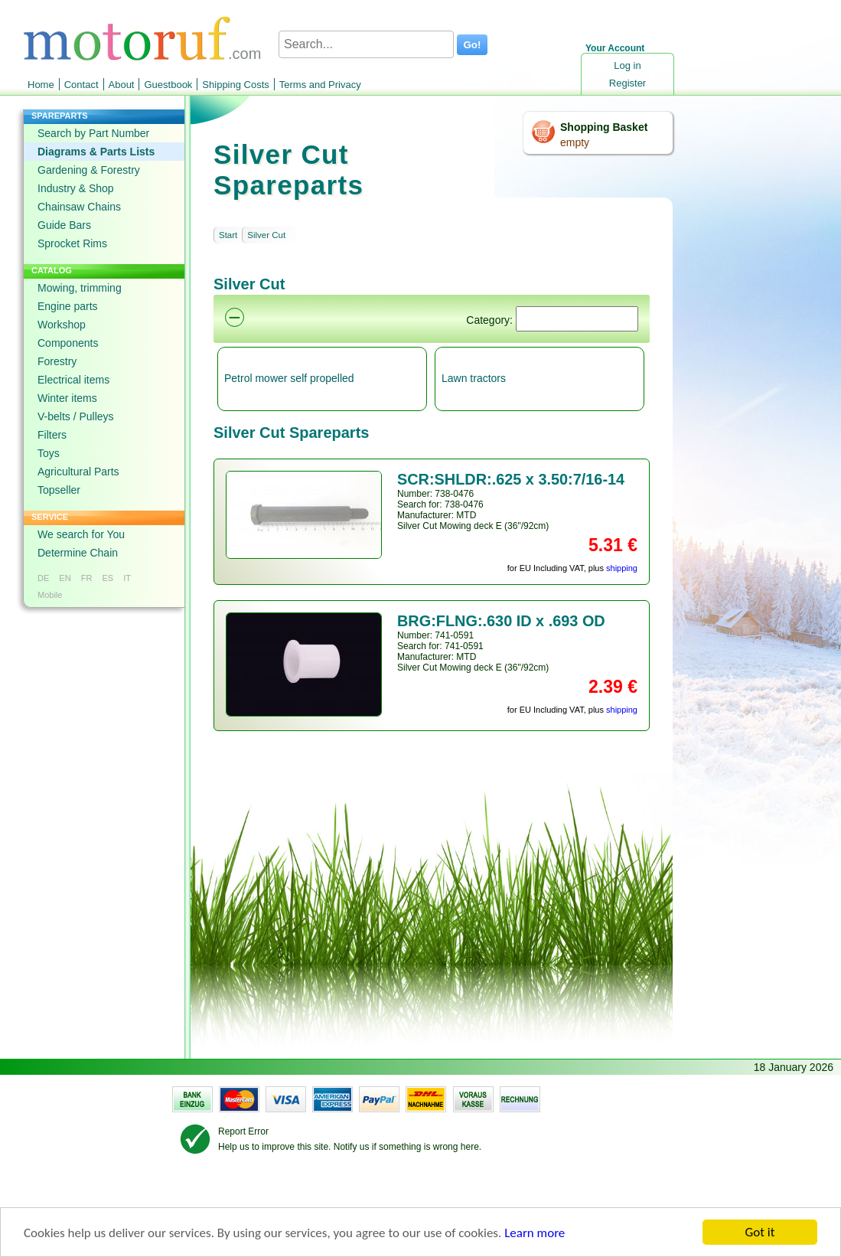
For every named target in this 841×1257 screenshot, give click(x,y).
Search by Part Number (93, 133)
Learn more (534, 1234)
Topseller (58, 490)
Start (228, 235)
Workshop (61, 324)
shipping (621, 568)
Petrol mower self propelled (289, 378)
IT (127, 578)
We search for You (81, 534)
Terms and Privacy (320, 84)
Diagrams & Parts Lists (96, 151)
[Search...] (366, 44)
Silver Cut (266, 235)
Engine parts (67, 306)
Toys (48, 453)
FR (87, 578)
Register (627, 83)
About (122, 84)
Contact (81, 84)
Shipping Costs (235, 84)
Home (41, 84)
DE (43, 578)
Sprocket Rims (72, 243)
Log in (627, 65)
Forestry (57, 361)
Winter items (67, 398)
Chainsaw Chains (79, 207)
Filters (52, 435)
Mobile (49, 594)
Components (67, 343)
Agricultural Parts (78, 471)
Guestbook (168, 84)
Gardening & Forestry (88, 170)
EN (64, 578)
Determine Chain (77, 553)
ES (107, 578)
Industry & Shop (75, 188)
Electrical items (73, 380)
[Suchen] (577, 318)
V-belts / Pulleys (75, 416)
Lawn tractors (474, 378)
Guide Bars (64, 225)
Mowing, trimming (79, 288)
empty (574, 142)
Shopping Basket (603, 127)
